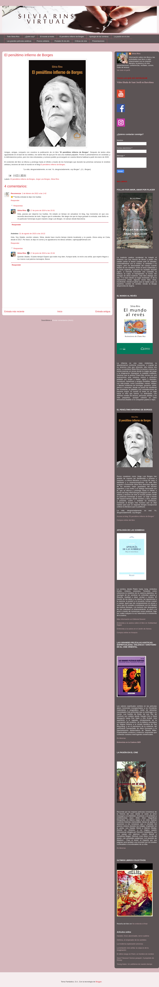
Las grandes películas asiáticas (19, 41)
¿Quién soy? (30, 37)
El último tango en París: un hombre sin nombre (135, 954)
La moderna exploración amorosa (130, 944)
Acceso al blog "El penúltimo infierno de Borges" (135, 516)
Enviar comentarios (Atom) (62, 320)
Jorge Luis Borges (43, 179)
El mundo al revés (47, 37)
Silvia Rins (55, 179)
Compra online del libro (126, 520)
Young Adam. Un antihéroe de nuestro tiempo (134, 964)
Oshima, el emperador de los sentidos (131, 940)
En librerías (121, 738)
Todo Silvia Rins (13, 37)
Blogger (99, 982)
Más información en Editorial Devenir (131, 619)
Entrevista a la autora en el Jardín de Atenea (134, 629)
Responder (15, 200)
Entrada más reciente (14, 311)
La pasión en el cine (122, 37)
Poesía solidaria (43, 41)
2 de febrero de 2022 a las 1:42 (34, 193)
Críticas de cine (81, 41)
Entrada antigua (102, 311)
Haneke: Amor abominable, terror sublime (133, 936)
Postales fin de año (62, 41)
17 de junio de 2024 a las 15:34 (42, 253)
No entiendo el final (139, 924)
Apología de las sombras (98, 37)
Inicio (59, 311)
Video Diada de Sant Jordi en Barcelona (135, 82)
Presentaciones (98, 41)
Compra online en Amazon (127, 633)
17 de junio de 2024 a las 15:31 (42, 210)
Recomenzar (16, 193)
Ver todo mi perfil (123, 70)
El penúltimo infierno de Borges (72, 37)
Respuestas (18, 206)
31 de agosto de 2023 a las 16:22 (32, 234)
